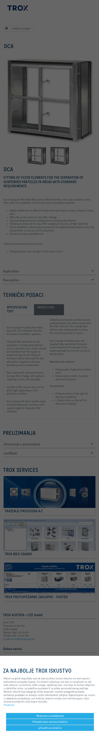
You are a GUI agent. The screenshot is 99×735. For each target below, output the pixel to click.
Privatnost (9, 704)
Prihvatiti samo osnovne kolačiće (50, 721)
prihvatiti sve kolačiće (50, 727)
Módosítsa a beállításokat (50, 715)
